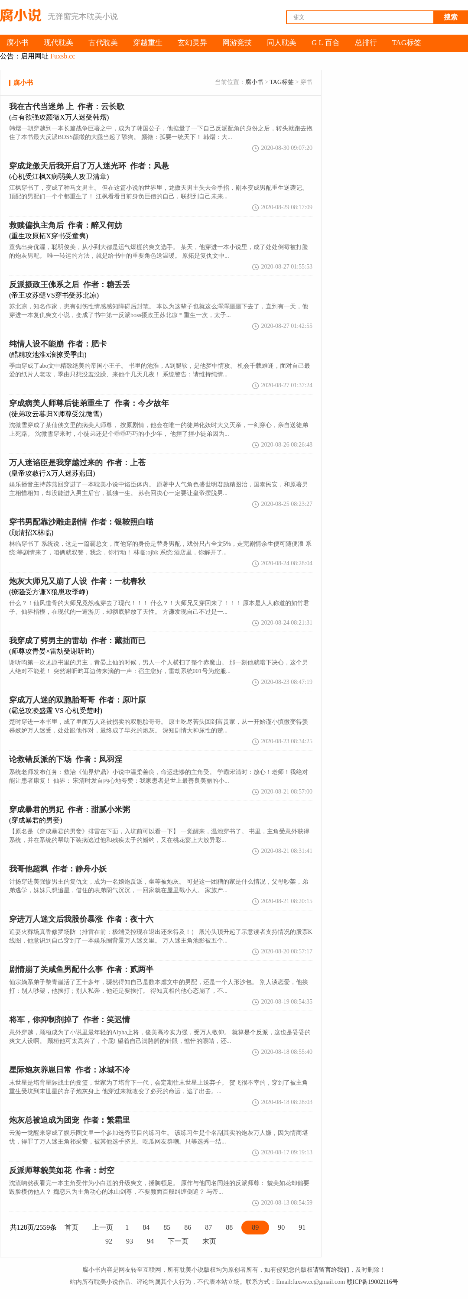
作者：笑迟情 (69, 1019)
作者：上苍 (77, 462)
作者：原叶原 (77, 700)
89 (255, 1227)
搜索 (451, 17)
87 (208, 1227)
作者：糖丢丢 (69, 284)
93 (129, 1241)
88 (229, 1227)
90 (281, 1227)
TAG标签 (282, 82)
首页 (71, 1227)
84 (146, 1227)
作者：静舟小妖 (58, 869)
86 (187, 1227)
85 (166, 1227)
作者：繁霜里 (69, 1120)
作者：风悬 (89, 166)
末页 (209, 1241)
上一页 (102, 1227)
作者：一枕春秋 (77, 581)
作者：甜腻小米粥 (69, 809)
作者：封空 (61, 1170)
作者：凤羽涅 (65, 759)
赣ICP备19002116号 (372, 1282)
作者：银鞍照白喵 (81, 522)
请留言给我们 (331, 1270)
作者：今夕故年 (89, 403)
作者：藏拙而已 (77, 640)
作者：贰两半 (81, 969)
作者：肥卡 (58, 344)
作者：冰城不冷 (69, 1070)
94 (150, 1241)
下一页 (178, 1241)
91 (302, 1227)
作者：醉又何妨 (65, 225)
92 (108, 1241)
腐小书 (254, 82)
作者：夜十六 (81, 919)
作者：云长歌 (66, 106)
